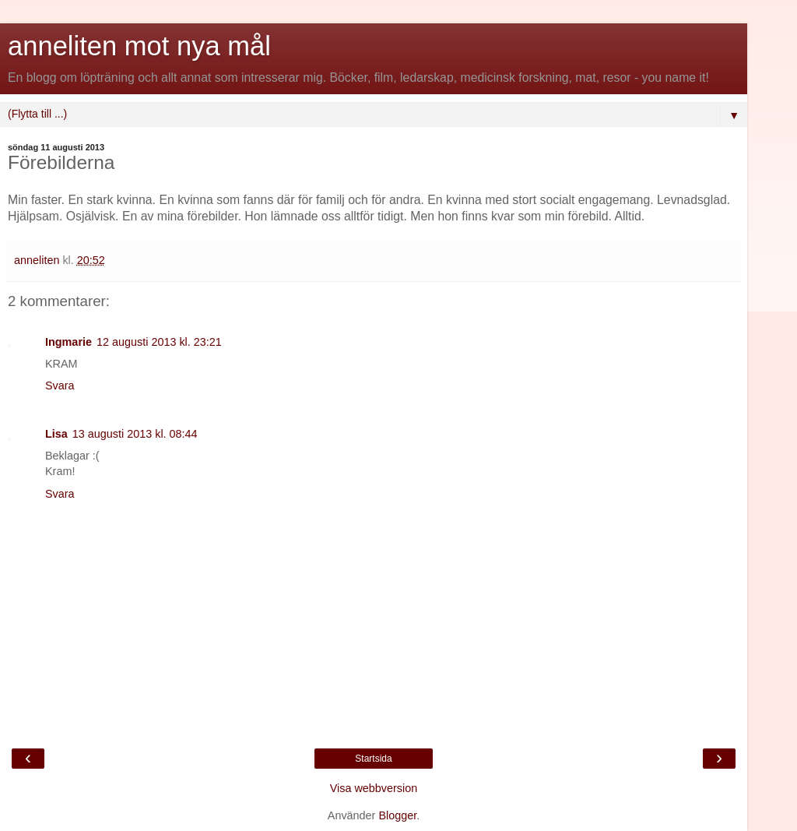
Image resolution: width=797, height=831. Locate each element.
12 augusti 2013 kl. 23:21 (159, 342)
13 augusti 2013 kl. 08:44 (135, 434)
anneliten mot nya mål (139, 46)
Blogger (397, 815)
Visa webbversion (374, 788)
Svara (60, 385)
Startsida (373, 758)
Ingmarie (68, 342)
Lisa (56, 434)
